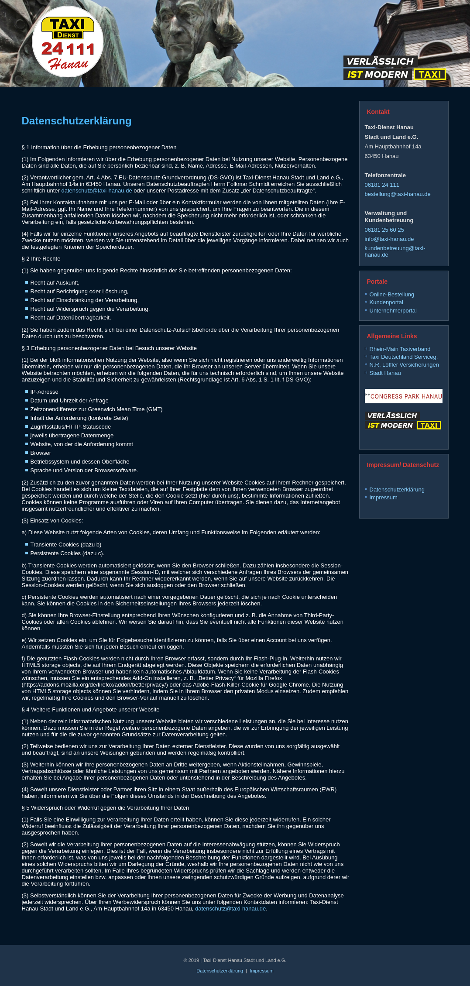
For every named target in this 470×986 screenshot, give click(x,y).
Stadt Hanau (385, 373)
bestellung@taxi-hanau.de (398, 194)
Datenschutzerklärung (397, 489)
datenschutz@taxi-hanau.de (97, 190)
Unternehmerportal (393, 310)
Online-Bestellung (392, 294)
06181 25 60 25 (384, 230)
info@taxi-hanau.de (389, 239)
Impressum (384, 497)
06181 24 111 (382, 185)
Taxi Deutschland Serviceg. (404, 357)
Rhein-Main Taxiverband (400, 349)
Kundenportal (386, 302)
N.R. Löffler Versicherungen (404, 364)
